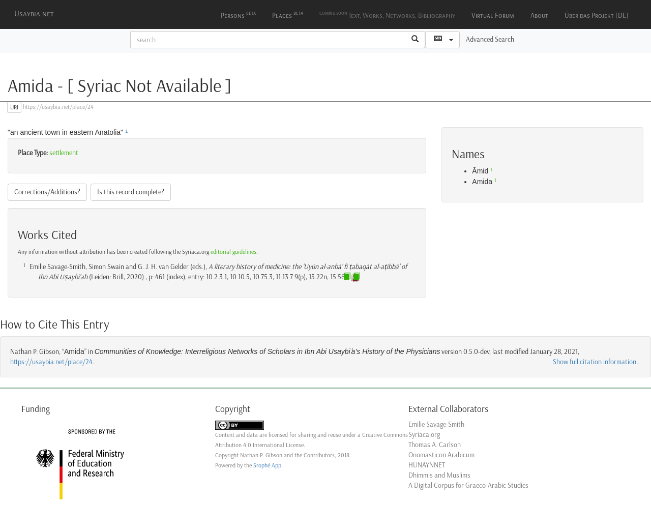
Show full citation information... (597, 362)
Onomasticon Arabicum (441, 455)
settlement (63, 153)
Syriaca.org (424, 434)
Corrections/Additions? (47, 192)
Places (287, 14)
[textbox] (268, 39)
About (539, 15)
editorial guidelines (233, 251)
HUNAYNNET (426, 465)
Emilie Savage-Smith (436, 424)
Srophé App (267, 465)
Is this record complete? (130, 192)
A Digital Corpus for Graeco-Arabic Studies (468, 485)
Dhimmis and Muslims (439, 475)
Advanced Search (490, 39)
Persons (238, 14)
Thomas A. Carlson (434, 444)
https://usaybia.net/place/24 (51, 362)
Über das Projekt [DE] (597, 15)
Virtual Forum (492, 15)
